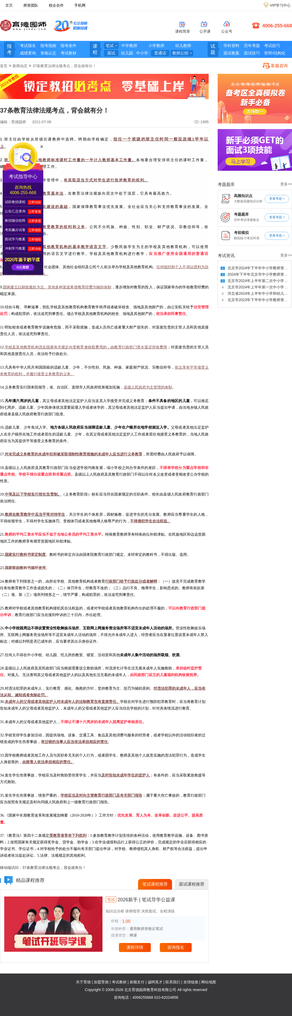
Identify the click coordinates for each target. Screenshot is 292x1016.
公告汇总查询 (15, 211)
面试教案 (231, 53)
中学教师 (129, 45)
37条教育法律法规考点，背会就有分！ (64, 66)
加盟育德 (101, 982)
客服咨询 (279, 65)
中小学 (142, 53)
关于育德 (83, 982)
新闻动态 (19, 66)
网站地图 (208, 982)
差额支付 (137, 982)
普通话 (160, 53)
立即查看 (34, 212)
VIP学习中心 (280, 5)
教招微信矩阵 (15, 221)
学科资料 (231, 45)
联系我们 (172, 982)
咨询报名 (175, 947)
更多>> (286, 184)
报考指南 (48, 45)
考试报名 (28, 45)
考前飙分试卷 (15, 230)
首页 (9, 5)
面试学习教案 (15, 239)
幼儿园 (127, 53)
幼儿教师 (183, 45)
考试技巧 (272, 45)
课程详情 (134, 947)
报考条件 (68, 45)
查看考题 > (277, 198)
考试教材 (68, 53)
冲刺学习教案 (15, 248)
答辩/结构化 (274, 53)
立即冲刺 (34, 249)
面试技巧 (252, 53)
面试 (111, 53)
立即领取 (34, 230)
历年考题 (252, 45)
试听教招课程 (15, 202)
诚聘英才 (155, 982)
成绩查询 (28, 53)
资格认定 (48, 53)
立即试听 (34, 202)
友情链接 (190, 982)
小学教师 (156, 45)
